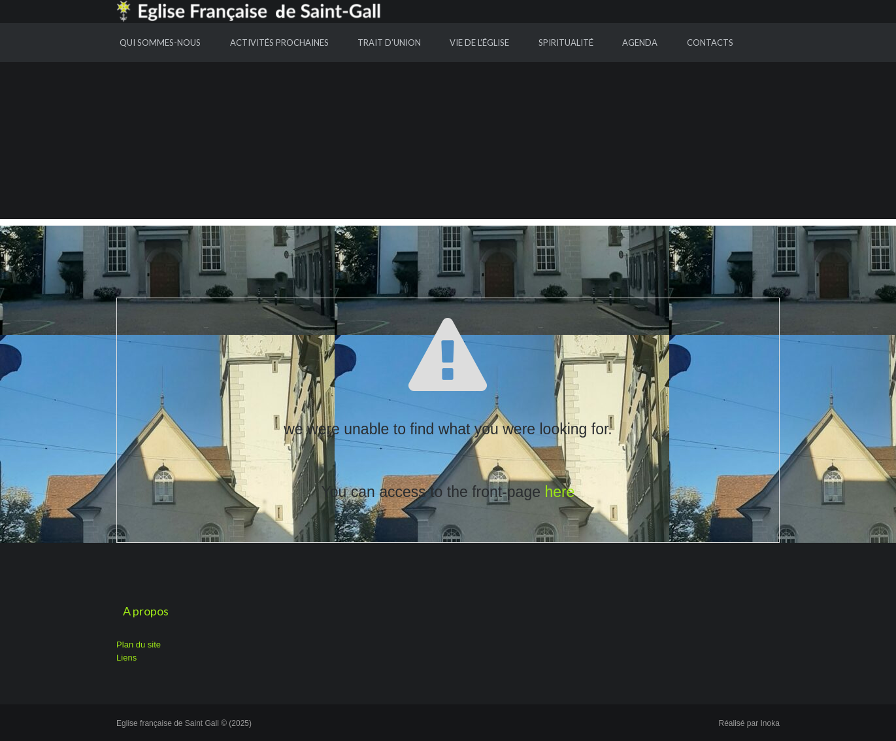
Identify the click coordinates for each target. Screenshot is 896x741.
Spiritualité (566, 42)
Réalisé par (749, 723)
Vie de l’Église (479, 42)
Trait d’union (389, 42)
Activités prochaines (279, 42)
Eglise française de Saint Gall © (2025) (184, 723)
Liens (126, 658)
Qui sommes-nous (160, 42)
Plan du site (138, 644)
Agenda (639, 42)
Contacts (710, 42)
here (559, 491)
